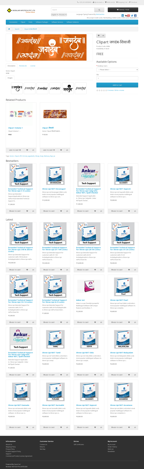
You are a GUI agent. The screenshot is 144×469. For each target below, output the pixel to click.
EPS (21, 156)
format (25, 156)
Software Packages (42, 22)
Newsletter (111, 451)
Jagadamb (31, 156)
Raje (51, 156)
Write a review (119, 90)
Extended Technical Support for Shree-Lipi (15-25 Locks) (122, 248)
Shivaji (37, 156)
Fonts (30, 22)
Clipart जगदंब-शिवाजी (30, 29)
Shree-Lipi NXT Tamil (51, 352)
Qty (97, 74)
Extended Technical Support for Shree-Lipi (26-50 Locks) (88, 248)
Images (10, 78)
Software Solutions (73, 22)
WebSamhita (100, 14)
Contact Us (43, 444)
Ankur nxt (80, 300)
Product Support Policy (13, 451)
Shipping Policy (11, 447)
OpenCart (17, 464)
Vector (12, 156)
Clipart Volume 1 (15, 128)
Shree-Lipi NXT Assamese (121, 405)
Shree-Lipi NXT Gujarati (120, 189)
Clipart (23, 22)
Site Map (42, 449)
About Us (9, 444)
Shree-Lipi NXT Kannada (18, 405)
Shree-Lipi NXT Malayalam (121, 352)
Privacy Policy (10, 449)
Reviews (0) (22, 66)
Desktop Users (102, 66)
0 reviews (110, 90)
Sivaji (41, 156)
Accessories (13, 22)
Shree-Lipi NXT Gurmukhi (53, 405)
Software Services (57, 22)
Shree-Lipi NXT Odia (85, 352)
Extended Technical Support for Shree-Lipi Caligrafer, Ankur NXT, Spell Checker (88, 191)
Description (11, 66)
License (32, 66)
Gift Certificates (79, 444)
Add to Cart (117, 85)
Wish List (110, 449)
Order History (112, 447)
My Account (111, 444)
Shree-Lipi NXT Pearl (119, 300)
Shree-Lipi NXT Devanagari (54, 189)
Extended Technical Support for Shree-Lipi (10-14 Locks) (20, 301)
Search (17, 29)
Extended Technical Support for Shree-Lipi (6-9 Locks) (54, 301)
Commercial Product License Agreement (19, 456)
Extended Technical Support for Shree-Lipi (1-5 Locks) (20, 190)
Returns (42, 447)
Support (8, 454)
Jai (54, 156)
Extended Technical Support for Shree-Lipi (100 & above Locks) (20, 249)
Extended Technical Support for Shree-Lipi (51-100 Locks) (54, 248)
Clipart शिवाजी (48, 128)
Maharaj (46, 156)
